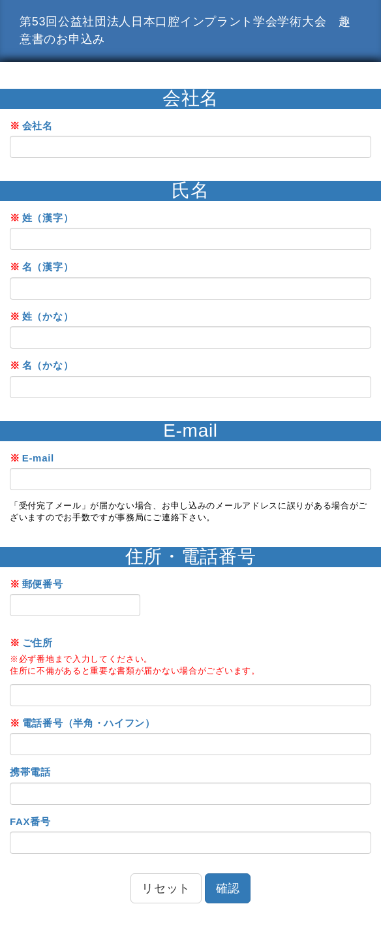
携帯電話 (30, 771)
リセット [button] (166, 888)
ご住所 (31, 642)
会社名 (31, 125)
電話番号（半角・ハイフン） (82, 722)
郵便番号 (36, 583)
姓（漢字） (41, 217)
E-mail (32, 457)
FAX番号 (30, 821)
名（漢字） (41, 266)
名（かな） (41, 365)
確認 (227, 888)
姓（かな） (41, 316)
